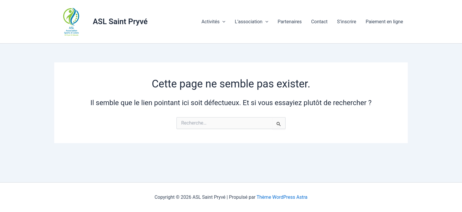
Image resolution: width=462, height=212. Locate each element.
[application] (222, 22)
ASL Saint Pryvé (120, 21)
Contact (319, 21)
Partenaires (290, 21)
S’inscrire (346, 21)
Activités (213, 22)
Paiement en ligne (384, 21)
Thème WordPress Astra (282, 197)
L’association (251, 22)
